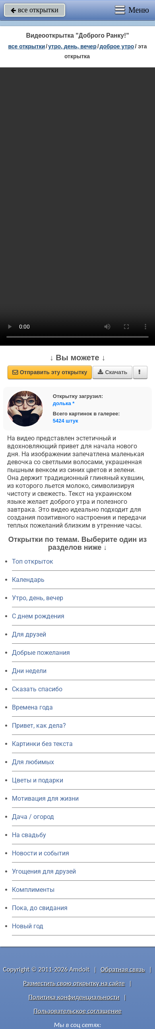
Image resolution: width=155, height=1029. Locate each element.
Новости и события (40, 853)
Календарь (28, 579)
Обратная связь (123, 969)
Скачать (112, 372)
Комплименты (33, 889)
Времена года (32, 707)
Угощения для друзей (44, 871)
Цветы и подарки (37, 780)
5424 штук (65, 421)
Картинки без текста (42, 744)
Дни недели (29, 671)
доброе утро (117, 46)
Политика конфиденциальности (74, 997)
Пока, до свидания (40, 908)
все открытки (34, 10)
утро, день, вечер (72, 46)
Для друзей (29, 634)
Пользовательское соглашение (77, 1011)
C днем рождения (38, 616)
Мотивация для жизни (45, 798)
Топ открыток (32, 561)
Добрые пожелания (41, 652)
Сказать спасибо (37, 689)
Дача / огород (33, 817)
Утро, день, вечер (37, 598)
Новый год (27, 926)
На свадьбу (29, 835)
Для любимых (33, 762)
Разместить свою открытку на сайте (74, 983)
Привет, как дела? (39, 725)
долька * (64, 403)
